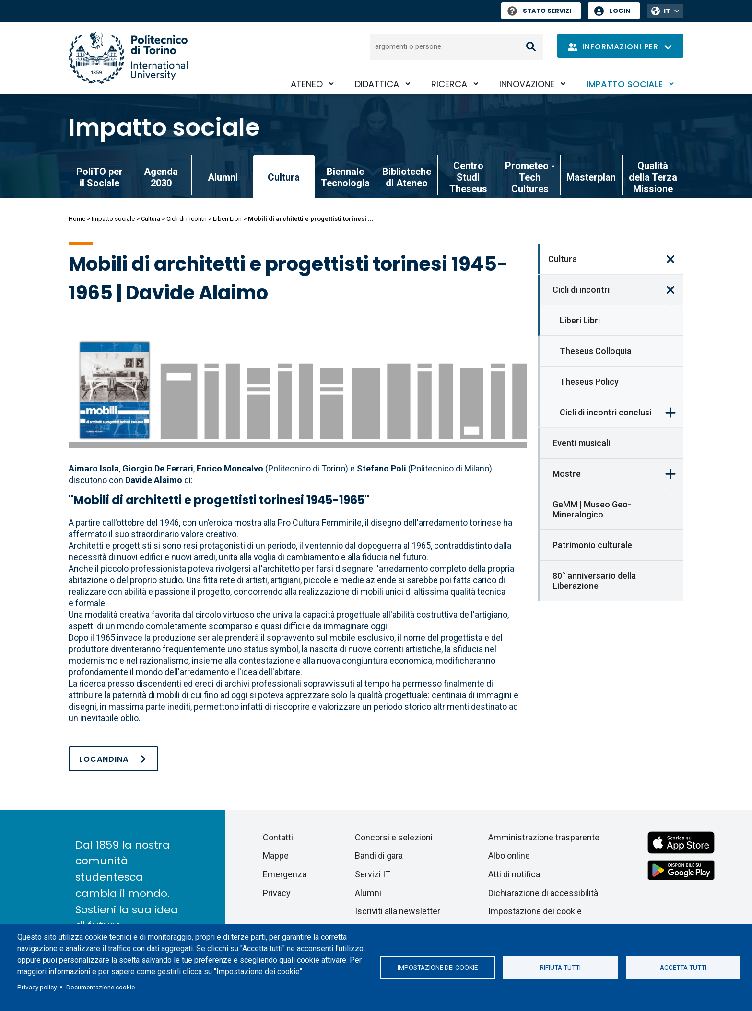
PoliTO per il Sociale (99, 177)
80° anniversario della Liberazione (594, 581)
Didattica (377, 84)
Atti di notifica (514, 874)
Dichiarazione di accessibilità (543, 893)
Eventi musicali (581, 443)
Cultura (150, 218)
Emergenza (284, 874)
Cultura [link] (284, 177)
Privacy (277, 893)
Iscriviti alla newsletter (397, 911)
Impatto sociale (625, 84)
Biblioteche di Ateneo (406, 177)
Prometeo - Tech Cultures (530, 177)
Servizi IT (372, 874)
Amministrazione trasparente (543, 837)
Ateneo (307, 84)
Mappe (276, 855)
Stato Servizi (539, 10)
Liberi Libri (227, 218)
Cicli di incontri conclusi (605, 412)
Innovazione (526, 84)
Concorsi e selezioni (394, 837)
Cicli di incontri (186, 218)
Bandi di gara (379, 855)
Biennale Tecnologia (345, 177)
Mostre (566, 474)
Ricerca (449, 84)
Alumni (223, 177)
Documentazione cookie (100, 987)
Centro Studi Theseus (468, 177)
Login (620, 10)
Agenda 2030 (161, 177)
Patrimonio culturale (592, 545)
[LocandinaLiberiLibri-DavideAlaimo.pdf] (113, 758)
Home (77, 218)
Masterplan (591, 177)
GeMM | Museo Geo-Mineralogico (591, 509)
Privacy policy (37, 987)
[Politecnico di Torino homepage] (128, 58)
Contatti (278, 837)
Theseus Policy (589, 382)
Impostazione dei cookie (438, 967)
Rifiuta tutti (560, 967)
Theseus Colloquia (596, 351)
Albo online (509, 855)
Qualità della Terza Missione (653, 177)
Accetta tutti (683, 967)
